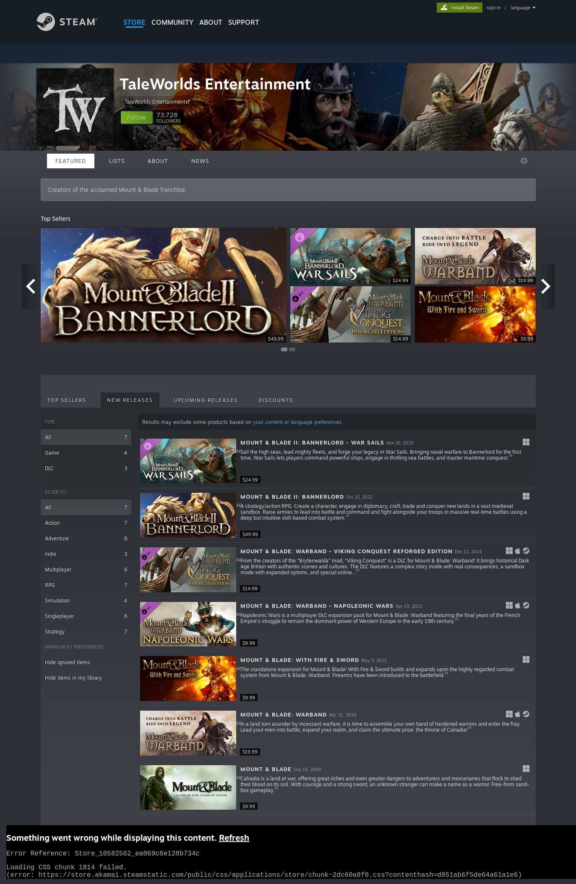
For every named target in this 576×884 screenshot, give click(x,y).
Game (86, 452)
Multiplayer (86, 569)
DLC (86, 468)
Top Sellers (66, 400)
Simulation (86, 600)
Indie (86, 553)
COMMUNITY (172, 22)
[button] (137, 117)
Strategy (86, 631)
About (210, 22)
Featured (70, 160)
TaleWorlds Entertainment (215, 83)
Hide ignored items (67, 662)
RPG (86, 584)
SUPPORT (243, 22)
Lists (117, 160)
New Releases (130, 400)
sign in (493, 7)
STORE (134, 22)
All (86, 437)
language (520, 7)
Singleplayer (86, 616)
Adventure (86, 538)
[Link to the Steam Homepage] (73, 28)
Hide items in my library (73, 678)
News (200, 160)
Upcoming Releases (206, 400)
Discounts (275, 400)
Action (86, 522)
